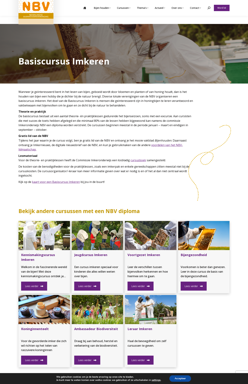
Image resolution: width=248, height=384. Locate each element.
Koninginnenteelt (35, 329)
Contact (81, 378)
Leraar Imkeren (140, 329)
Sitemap (69, 378)
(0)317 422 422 (176, 378)
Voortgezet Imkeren (144, 255)
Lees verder (34, 286)
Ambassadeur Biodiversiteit (96, 329)
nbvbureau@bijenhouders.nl (210, 378)
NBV (41, 378)
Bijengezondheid (194, 255)
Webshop (202, 4)
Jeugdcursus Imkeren (90, 255)
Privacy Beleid (54, 378)
